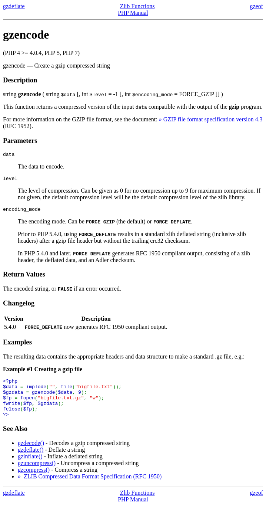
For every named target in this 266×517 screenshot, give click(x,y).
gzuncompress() (37, 474)
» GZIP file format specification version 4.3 (211, 119)
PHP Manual (133, 13)
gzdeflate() (30, 461)
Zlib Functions (137, 6)
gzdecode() (31, 454)
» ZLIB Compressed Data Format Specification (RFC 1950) (90, 487)
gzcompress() (34, 481)
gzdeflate (14, 6)
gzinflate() (30, 467)
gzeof (256, 6)
